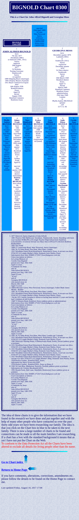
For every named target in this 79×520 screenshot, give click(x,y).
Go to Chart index (14, 462)
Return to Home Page (18, 469)
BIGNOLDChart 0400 (16, 43)
